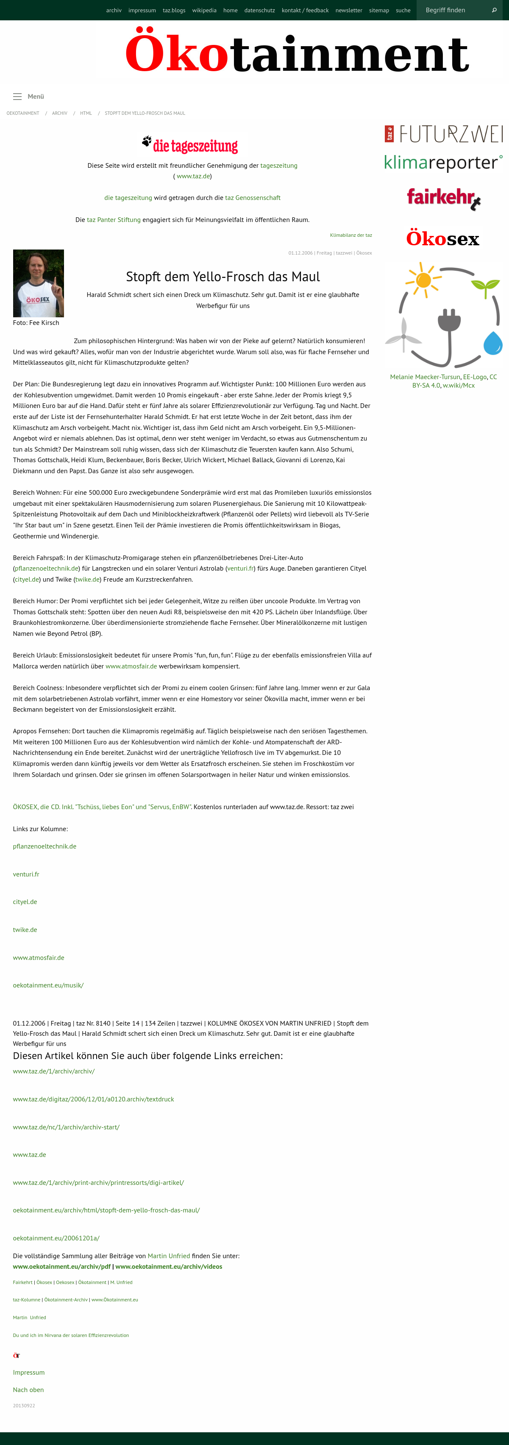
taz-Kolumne (27, 1299)
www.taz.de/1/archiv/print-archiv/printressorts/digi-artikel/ (98, 1182)
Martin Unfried (169, 1255)
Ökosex (44, 1282)
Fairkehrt (23, 1282)
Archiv (60, 113)
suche (403, 10)
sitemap (379, 10)
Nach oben (28, 1389)
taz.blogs (174, 10)
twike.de (87, 579)
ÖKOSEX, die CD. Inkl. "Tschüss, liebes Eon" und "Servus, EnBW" (102, 806)
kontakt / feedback (305, 10)
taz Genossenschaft (253, 197)
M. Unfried (121, 1282)
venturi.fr (240, 568)
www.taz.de (193, 176)
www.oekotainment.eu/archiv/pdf (62, 1266)
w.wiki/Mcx (459, 385)
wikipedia (204, 10)
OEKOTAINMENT (24, 113)
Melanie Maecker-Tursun (425, 376)
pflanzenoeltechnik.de (46, 568)
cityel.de (27, 579)
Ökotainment (92, 1282)
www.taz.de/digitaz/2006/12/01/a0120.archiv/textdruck (93, 1099)
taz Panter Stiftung (114, 219)
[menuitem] (114, 10)
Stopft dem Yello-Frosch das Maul (145, 113)
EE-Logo (475, 376)
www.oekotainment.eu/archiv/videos (169, 1266)
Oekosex (65, 1282)
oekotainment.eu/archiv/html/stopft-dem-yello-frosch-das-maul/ (106, 1210)
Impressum (29, 1372)
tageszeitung (279, 165)
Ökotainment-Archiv (66, 1299)
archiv (114, 10)
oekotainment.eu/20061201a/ (56, 1238)
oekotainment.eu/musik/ (48, 985)
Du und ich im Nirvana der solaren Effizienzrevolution (71, 1335)
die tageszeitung (128, 197)
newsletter (349, 10)
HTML (86, 113)
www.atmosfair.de (131, 666)
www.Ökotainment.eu (115, 1299)
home (230, 10)
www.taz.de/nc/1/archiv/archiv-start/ (66, 1127)
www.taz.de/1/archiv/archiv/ (54, 1071)
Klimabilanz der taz (351, 235)
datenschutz (260, 10)
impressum (142, 10)
